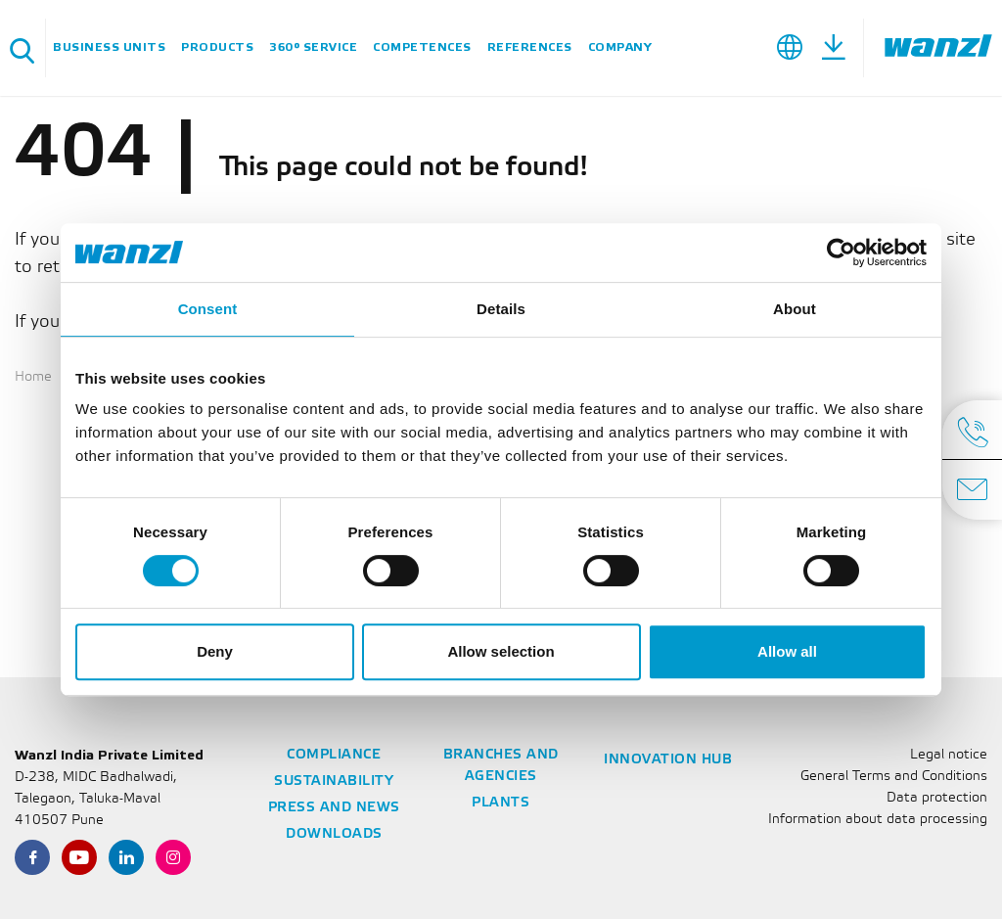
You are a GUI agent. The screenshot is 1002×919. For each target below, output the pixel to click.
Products (217, 47)
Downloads (334, 834)
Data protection (937, 798)
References (529, 47)
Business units (109, 47)
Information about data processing (877, 819)
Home (33, 377)
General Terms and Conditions (893, 776)
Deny (215, 651)
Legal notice (948, 755)
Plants (500, 803)
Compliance (334, 755)
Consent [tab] (208, 308)
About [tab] (794, 308)
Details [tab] (501, 308)
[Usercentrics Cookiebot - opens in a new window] (841, 252)
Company (620, 47)
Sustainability (333, 781)
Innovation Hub (668, 760)
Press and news (334, 808)
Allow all (787, 651)
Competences (422, 47)
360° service (313, 47)
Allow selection (500, 651)
